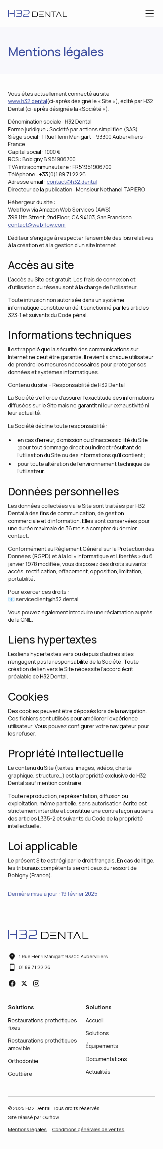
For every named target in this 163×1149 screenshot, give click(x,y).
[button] (148, 13)
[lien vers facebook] (12, 983)
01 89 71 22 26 (34, 967)
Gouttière (20, 1073)
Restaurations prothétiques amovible (42, 1044)
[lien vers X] (24, 983)
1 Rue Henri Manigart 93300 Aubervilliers (63, 956)
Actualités (98, 1071)
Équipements (102, 1046)
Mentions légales (27, 1129)
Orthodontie (23, 1061)
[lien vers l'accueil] (37, 13)
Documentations (106, 1059)
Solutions (97, 1033)
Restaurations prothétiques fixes (42, 1024)
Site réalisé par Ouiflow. (34, 1117)
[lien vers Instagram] (36, 983)
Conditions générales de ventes (88, 1129)
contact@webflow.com (37, 224)
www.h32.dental (27, 101)
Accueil (95, 1020)
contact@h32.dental (72, 181)
